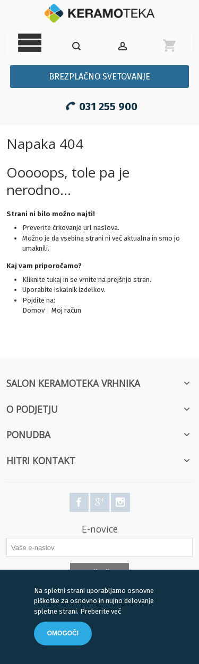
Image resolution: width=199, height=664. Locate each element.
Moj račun (66, 310)
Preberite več (100, 611)
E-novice (100, 529)
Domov (33, 310)
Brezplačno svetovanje (99, 77)
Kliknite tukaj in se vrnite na (64, 280)
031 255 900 (99, 104)
